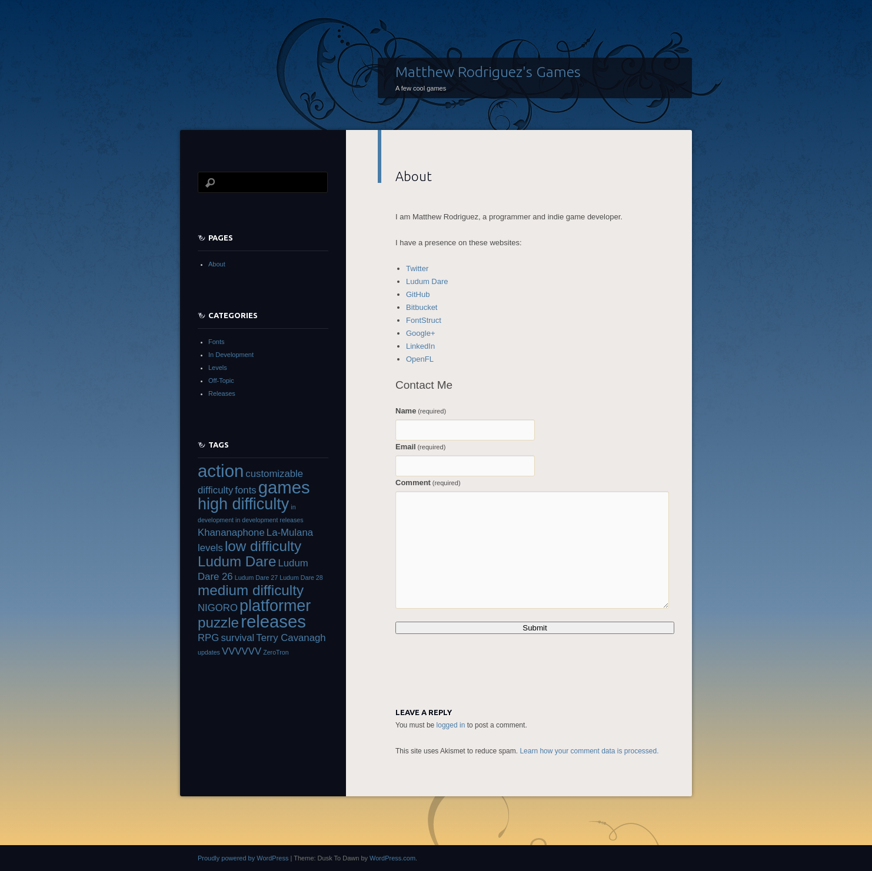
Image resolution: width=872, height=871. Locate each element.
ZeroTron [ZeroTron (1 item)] (275, 652)
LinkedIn (420, 346)
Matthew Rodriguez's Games (488, 72)
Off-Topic (221, 380)
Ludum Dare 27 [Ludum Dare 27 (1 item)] (256, 577)
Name (420, 410)
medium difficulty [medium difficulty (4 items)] (251, 590)
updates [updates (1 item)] (209, 652)
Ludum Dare (427, 281)
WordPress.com (392, 858)
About (216, 264)
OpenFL (420, 359)
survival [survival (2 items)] (237, 637)
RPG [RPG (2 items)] (208, 637)
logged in (451, 725)
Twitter (417, 268)
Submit (534, 627)
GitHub (418, 294)
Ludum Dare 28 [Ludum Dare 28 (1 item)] (300, 577)
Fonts (216, 341)
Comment (428, 482)
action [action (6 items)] (221, 470)
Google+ (420, 333)
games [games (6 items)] (284, 487)
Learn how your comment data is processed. (589, 751)
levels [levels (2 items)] (210, 547)
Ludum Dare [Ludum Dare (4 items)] (237, 561)
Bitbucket (421, 307)
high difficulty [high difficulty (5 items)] (243, 504)
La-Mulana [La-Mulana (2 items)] (290, 532)
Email (420, 446)
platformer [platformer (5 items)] (275, 606)
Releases (221, 393)
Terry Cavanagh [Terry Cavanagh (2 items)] (290, 637)
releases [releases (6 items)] (273, 621)
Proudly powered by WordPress (243, 858)
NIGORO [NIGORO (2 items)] (218, 607)
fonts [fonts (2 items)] (245, 490)
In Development (231, 354)
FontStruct (423, 320)
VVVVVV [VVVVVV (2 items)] (241, 651)
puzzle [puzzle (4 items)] (218, 622)
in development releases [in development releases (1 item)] (269, 519)
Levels (217, 367)
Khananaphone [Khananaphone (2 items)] (231, 532)
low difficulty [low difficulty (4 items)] (263, 546)
